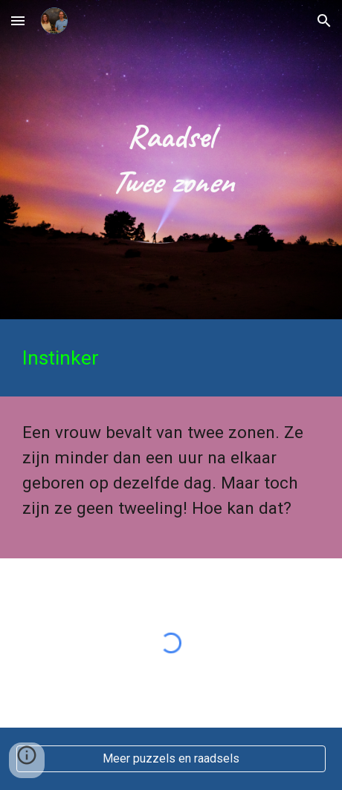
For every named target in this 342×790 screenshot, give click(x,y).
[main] (171, 159)
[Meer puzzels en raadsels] (171, 758)
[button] (18, 20)
